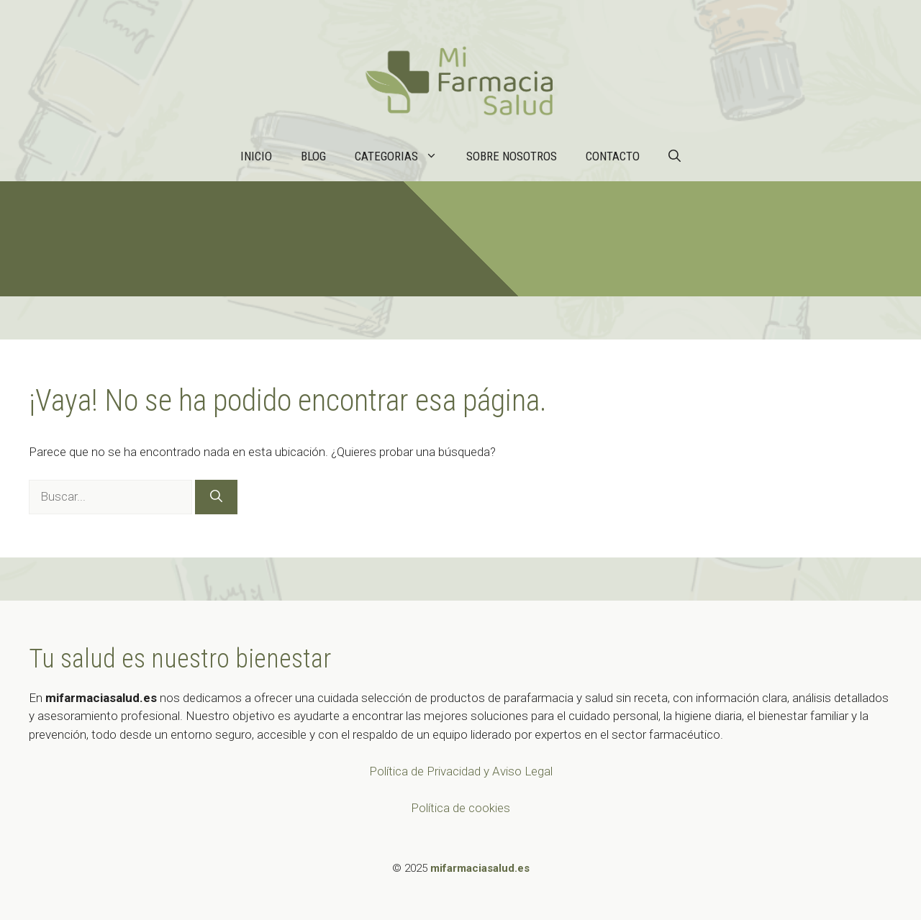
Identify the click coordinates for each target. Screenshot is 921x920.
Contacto (613, 156)
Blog (313, 156)
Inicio (256, 156)
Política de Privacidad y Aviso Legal (461, 771)
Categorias (403, 156)
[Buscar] (216, 497)
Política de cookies (460, 808)
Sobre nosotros (511, 156)
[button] (674, 156)
